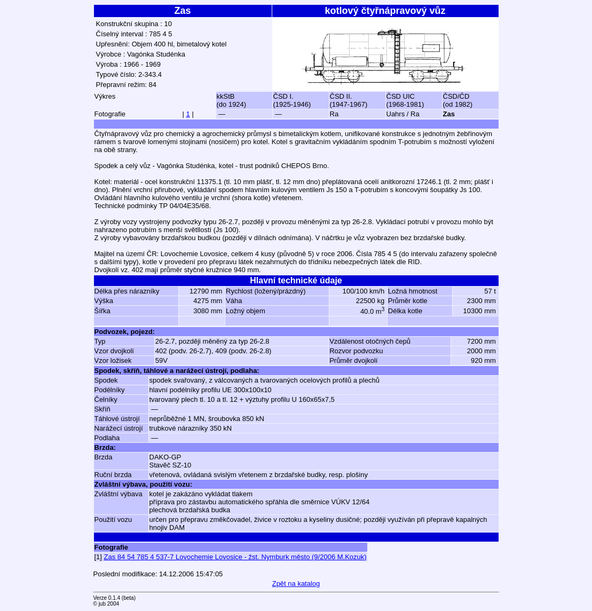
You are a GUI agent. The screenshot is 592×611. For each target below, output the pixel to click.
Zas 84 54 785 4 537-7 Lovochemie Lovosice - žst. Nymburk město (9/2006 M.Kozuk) (235, 557)
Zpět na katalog (296, 584)
